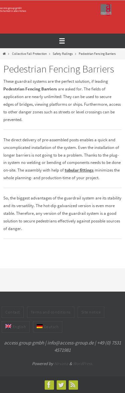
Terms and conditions (51, 312)
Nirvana (61, 363)
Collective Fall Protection (29, 54)
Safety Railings (63, 54)
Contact (12, 312)
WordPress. (83, 363)
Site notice (91, 312)
